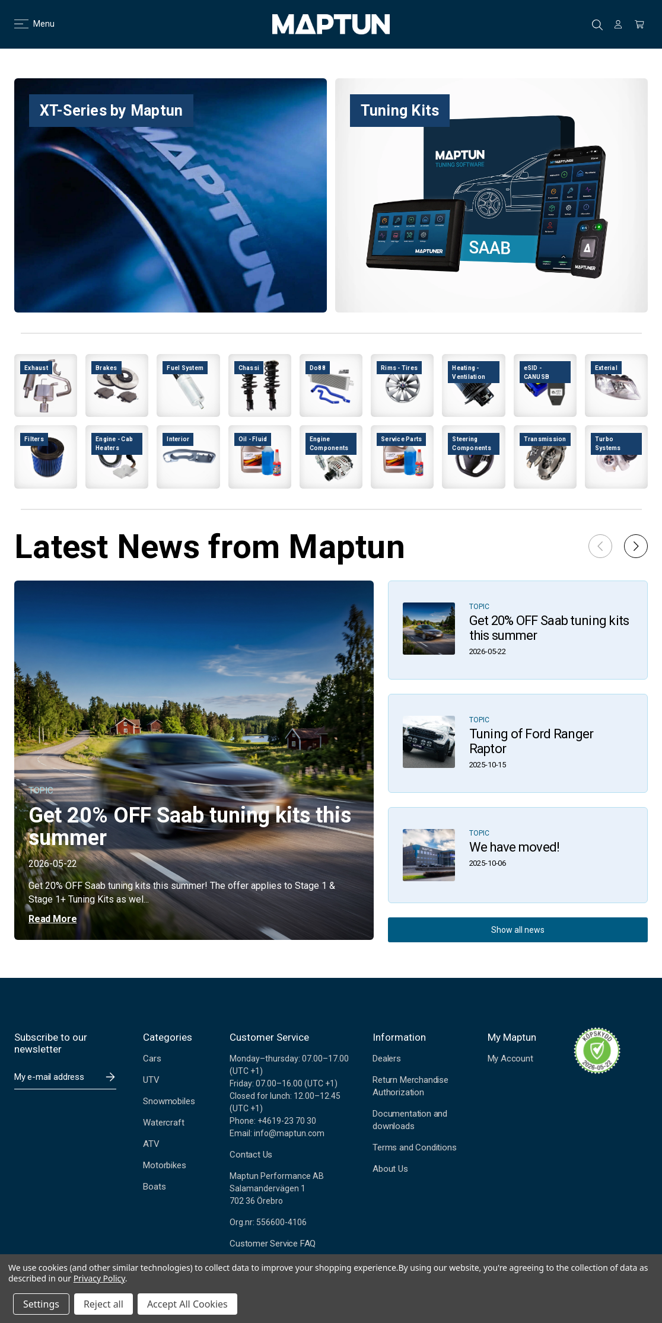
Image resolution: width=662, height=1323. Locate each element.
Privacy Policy (99, 1278)
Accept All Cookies (187, 1304)
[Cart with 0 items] (639, 24)
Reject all (103, 1304)
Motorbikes (164, 1165)
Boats (154, 1186)
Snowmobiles (169, 1101)
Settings (41, 1304)
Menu (27, 23)
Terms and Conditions (414, 1147)
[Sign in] (618, 24)
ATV (151, 1144)
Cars (152, 1058)
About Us (390, 1168)
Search (597, 25)
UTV (151, 1080)
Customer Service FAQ (273, 1243)
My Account (510, 1058)
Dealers (387, 1058)
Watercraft (163, 1122)
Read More (52, 918)
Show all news (518, 930)
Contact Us (251, 1154)
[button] (636, 546)
